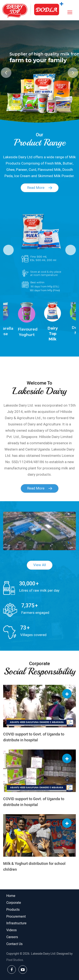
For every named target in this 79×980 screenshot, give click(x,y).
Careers (12, 937)
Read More (39, 187)
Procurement (16, 916)
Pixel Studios (14, 960)
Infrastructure (16, 923)
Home (10, 895)
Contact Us (14, 944)
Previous (6, 72)
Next (73, 72)
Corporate (13, 902)
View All (39, 565)
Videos (11, 930)
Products (13, 909)
